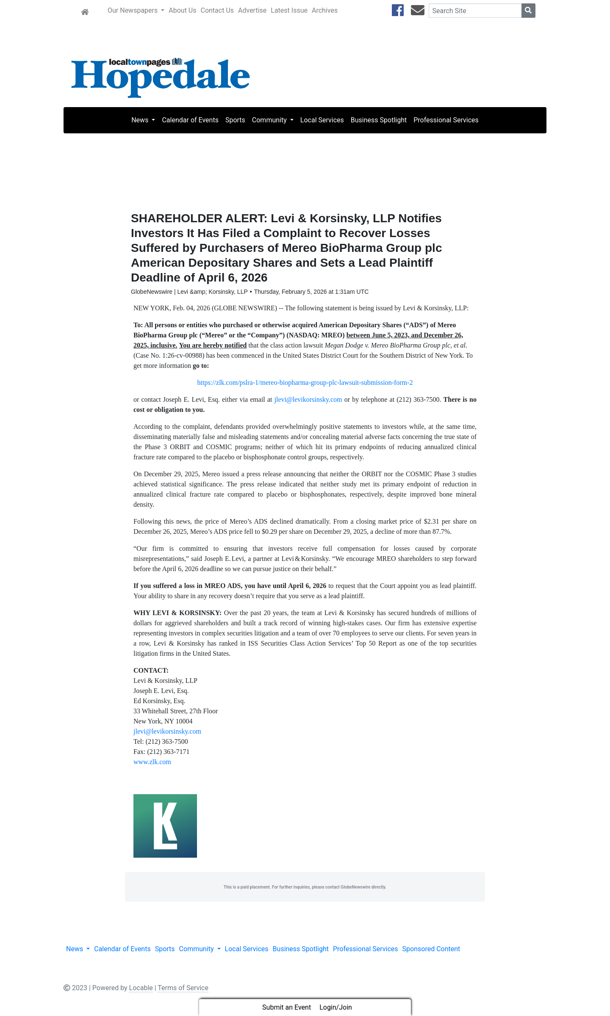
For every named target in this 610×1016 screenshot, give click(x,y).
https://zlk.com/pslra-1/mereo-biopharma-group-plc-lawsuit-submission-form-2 (305, 384)
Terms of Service (183, 990)
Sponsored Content (431, 951)
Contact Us (217, 10)
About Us (182, 10)
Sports (235, 120)
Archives (325, 10)
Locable (141, 990)
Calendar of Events (190, 120)
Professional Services (446, 120)
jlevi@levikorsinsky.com (308, 401)
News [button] (140, 120)
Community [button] (270, 120)
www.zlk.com (152, 763)
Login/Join (335, 1007)
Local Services (322, 120)
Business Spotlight (379, 120)
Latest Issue (289, 10)
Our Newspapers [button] (133, 10)
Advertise (252, 10)
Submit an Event (286, 1007)
